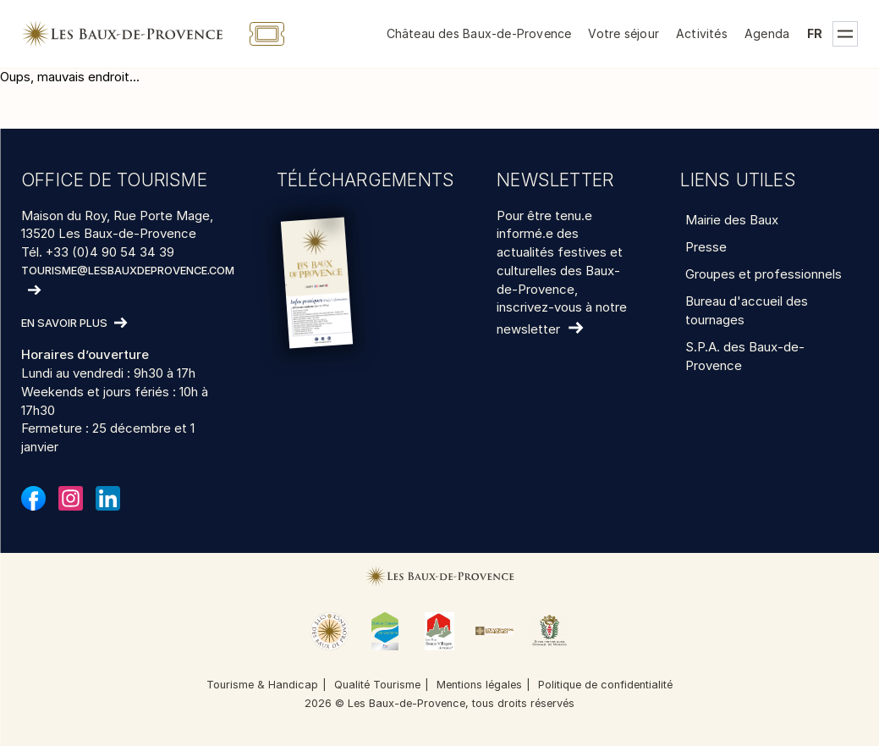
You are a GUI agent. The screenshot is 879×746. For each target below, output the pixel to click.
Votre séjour (623, 33)
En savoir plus (64, 324)
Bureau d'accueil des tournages (746, 310)
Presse (706, 247)
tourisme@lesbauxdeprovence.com (127, 270)
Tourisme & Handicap (262, 684)
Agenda (766, 33)
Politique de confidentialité (605, 684)
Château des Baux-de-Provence (479, 33)
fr (814, 33)
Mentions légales (479, 684)
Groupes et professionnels (763, 274)
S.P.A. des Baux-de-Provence (745, 356)
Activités (702, 33)
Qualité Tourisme (377, 684)
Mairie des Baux (731, 220)
